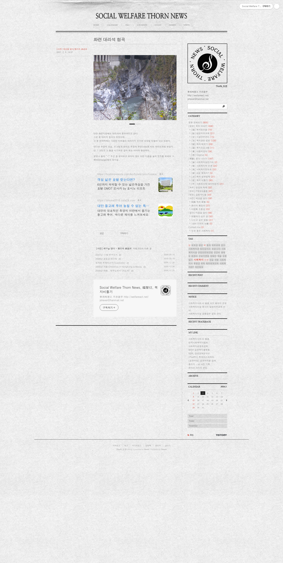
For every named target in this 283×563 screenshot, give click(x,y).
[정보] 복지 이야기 (200, 234)
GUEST (158, 25)
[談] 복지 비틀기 (202, 288)
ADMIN (172, 25)
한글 (211, 368)
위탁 (203, 371)
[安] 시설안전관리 (202, 245)
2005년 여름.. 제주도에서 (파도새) (112, 371)
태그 (126, 554)
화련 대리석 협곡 (109, 39)
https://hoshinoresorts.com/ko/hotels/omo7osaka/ (127, 275)
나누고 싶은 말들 (202, 328)
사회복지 (198, 368)
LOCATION (142, 25)
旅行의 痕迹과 (124, 349)
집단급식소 (205, 357)
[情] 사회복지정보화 (203, 277)
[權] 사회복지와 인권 (204, 274)
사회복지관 (193, 357)
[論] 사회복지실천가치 (204, 270)
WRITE (186, 25)
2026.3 (224, 495)
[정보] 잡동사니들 (199, 302)
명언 (201, 353)
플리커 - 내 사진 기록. (199, 472)
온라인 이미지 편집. (198, 476)
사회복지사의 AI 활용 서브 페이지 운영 (207, 411)
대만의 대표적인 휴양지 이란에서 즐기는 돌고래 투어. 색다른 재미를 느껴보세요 (123, 314)
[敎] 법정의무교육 (202, 241)
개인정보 (199, 375)
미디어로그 (136, 554)
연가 (223, 353)
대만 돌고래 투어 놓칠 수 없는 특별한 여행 (123, 307)
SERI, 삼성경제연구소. (199, 461)
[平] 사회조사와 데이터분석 (207, 292)
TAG (127, 25)
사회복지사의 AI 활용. (199, 447)
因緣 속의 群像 (200, 310)
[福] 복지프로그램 (202, 255)
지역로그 (116, 554)
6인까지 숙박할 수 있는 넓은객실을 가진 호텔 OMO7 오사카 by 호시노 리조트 (123, 287)
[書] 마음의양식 (201, 259)
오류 (224, 364)
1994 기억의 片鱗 (201, 331)
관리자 (158, 554)
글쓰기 (167, 554)
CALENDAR (112, 25)
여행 (216, 368)
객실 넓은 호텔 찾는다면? (116, 281)
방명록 (148, 554)
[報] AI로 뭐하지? (202, 281)
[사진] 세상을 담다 (105, 349)
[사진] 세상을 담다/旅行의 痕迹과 (71, 49)
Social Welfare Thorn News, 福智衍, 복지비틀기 (129, 390)
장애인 (213, 364)
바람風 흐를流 (200, 317)
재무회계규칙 (212, 371)
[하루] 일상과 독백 (200, 295)
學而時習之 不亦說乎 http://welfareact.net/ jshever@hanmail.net (124, 399)
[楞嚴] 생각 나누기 (200, 266)
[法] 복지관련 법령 (203, 248)
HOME (96, 25)
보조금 (194, 353)
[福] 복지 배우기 (202, 252)
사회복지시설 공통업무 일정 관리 (204, 421)
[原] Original (199, 263)
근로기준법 (204, 364)
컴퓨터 (194, 364)
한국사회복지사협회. (198, 450)
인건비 (217, 360)
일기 (190, 368)
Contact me (196, 335)
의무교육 (216, 353)
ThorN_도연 (121, 557)
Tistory (164, 557)
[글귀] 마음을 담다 (200, 320)
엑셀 (219, 364)
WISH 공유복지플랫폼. (199, 458)
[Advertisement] (135, 76)
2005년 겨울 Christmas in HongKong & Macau (118, 367)
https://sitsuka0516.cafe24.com (116, 301)
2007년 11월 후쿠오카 (106, 355)
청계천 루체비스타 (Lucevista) (110, 363)
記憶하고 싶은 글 (202, 324)
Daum (146, 557)
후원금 (196, 371)
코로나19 (216, 357)
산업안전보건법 (205, 360)
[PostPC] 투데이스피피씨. (201, 465)
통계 (208, 353)
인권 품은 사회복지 (202, 339)
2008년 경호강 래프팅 (106, 359)
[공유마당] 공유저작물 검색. (202, 468)
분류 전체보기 (198, 230)
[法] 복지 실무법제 (203, 284)
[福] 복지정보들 (201, 237)
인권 (206, 368)
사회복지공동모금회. (198, 454)
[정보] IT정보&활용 (200, 299)
